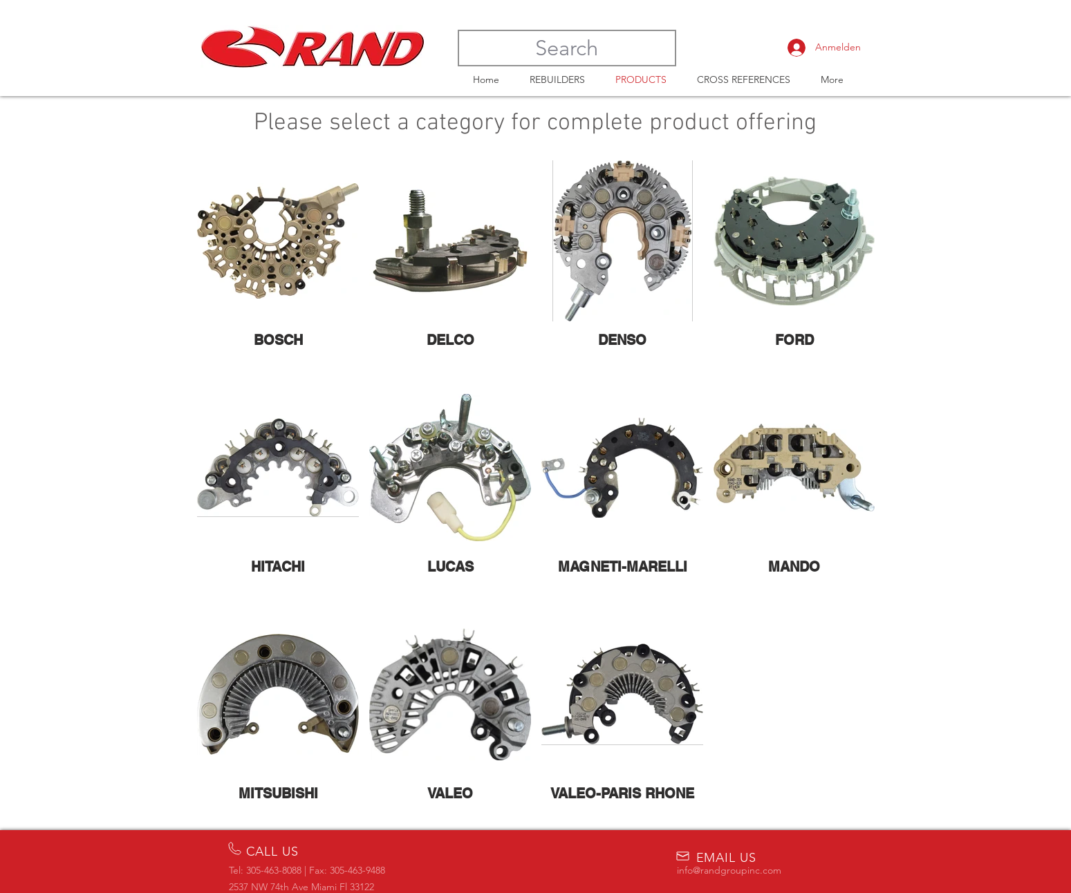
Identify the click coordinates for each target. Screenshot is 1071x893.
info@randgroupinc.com (729, 870)
